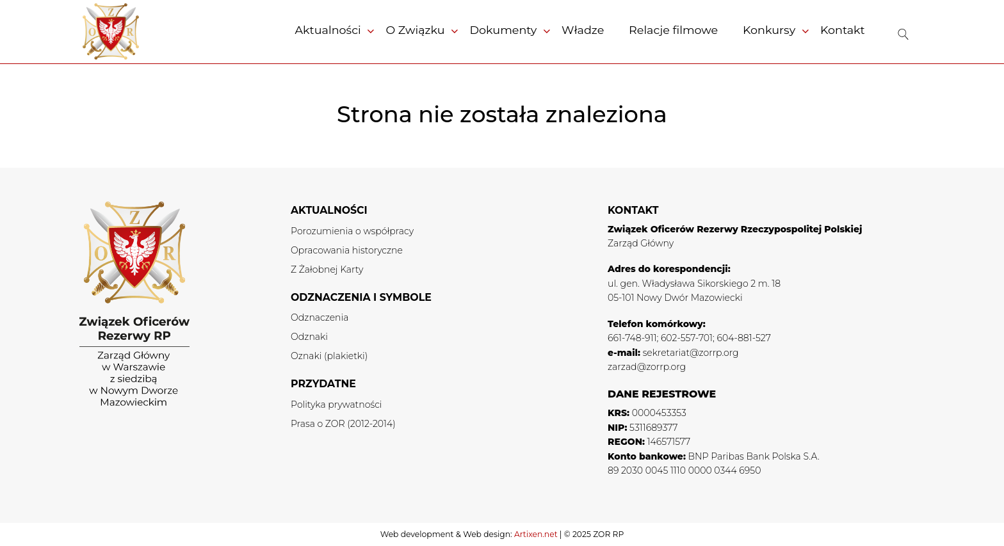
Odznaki (309, 336)
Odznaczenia (319, 317)
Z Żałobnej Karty (327, 269)
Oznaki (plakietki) (329, 356)
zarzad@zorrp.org (647, 367)
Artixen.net (536, 534)
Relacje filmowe (673, 29)
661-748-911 (632, 338)
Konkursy (769, 29)
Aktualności (327, 29)
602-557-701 (687, 338)
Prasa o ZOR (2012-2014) (343, 424)
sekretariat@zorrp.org (691, 352)
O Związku (414, 29)
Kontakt (842, 29)
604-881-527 (744, 338)
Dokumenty (503, 29)
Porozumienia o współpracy (352, 231)
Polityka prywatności (336, 404)
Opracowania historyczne (347, 250)
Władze (583, 29)
